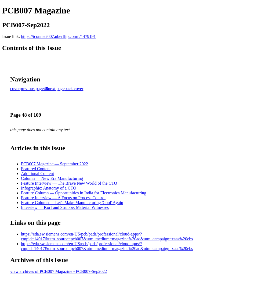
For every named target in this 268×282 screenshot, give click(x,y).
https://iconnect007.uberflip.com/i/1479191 (58, 36)
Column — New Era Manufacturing (52, 178)
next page (56, 88)
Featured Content (36, 168)
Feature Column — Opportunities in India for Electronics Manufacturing (83, 193)
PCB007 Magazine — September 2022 (54, 164)
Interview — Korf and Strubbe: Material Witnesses (65, 207)
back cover (74, 88)
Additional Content (37, 173)
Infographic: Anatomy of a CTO (48, 188)
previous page (32, 88)
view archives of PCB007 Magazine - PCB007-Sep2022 (58, 271)
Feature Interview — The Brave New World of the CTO (69, 183)
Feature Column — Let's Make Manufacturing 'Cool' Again (72, 202)
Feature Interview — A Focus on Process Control (63, 197)
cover (15, 88)
